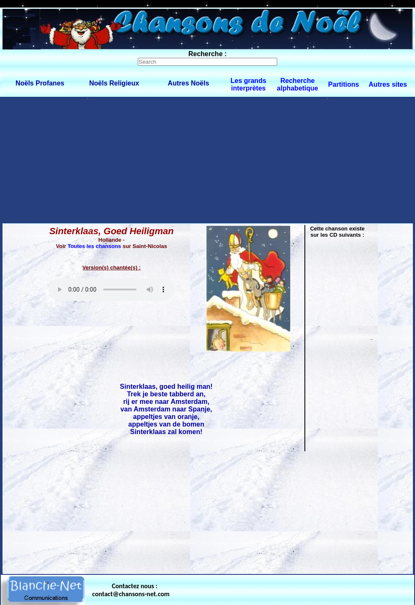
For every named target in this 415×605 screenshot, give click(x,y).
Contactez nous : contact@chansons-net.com (131, 590)
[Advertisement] (207, 159)
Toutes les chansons (94, 246)
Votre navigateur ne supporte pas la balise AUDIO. (111, 289)
